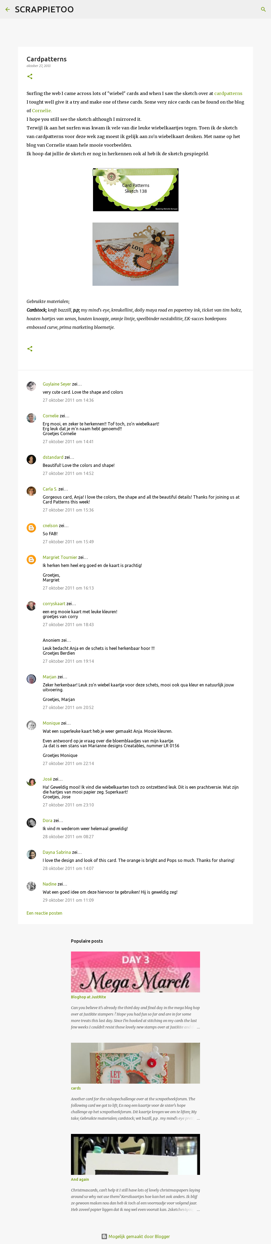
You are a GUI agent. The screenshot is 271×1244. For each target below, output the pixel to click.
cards (76, 1088)
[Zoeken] (81, 9)
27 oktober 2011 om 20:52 (68, 707)
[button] (30, 76)
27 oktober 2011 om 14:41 (68, 441)
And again (80, 1179)
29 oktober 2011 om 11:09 (68, 900)
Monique (51, 723)
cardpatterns (228, 93)
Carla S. (50, 489)
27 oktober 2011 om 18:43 (68, 624)
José (47, 779)
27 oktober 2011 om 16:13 (68, 588)
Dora (47, 820)
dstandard (53, 457)
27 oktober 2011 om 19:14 (68, 661)
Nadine (49, 884)
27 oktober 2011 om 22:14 (68, 763)
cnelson (50, 525)
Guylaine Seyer (57, 384)
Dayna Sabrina (57, 852)
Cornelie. (42, 110)
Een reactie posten (44, 913)
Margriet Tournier (60, 557)
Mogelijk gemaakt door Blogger (135, 1236)
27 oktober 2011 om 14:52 (68, 473)
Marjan (50, 676)
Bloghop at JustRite (88, 997)
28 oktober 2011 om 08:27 (68, 836)
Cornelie (51, 415)
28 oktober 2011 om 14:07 (68, 868)
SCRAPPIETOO (44, 9)
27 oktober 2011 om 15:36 (68, 510)
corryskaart (54, 603)
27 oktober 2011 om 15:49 (68, 541)
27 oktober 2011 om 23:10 (68, 804)
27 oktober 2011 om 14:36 (68, 400)
